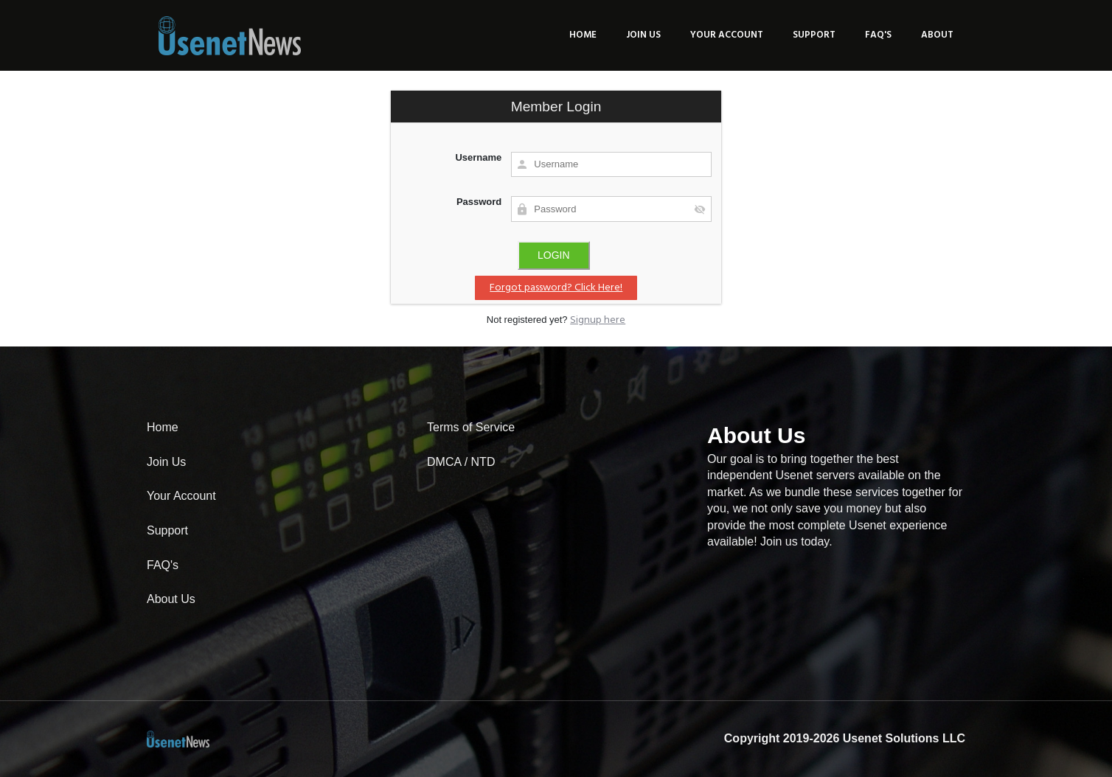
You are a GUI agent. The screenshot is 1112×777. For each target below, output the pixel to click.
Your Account (726, 35)
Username (478, 157)
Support (814, 35)
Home (583, 35)
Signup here (597, 320)
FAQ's (878, 35)
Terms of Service (471, 427)
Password (478, 201)
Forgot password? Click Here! (556, 287)
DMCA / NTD (461, 462)
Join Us (643, 35)
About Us (171, 599)
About (937, 35)
